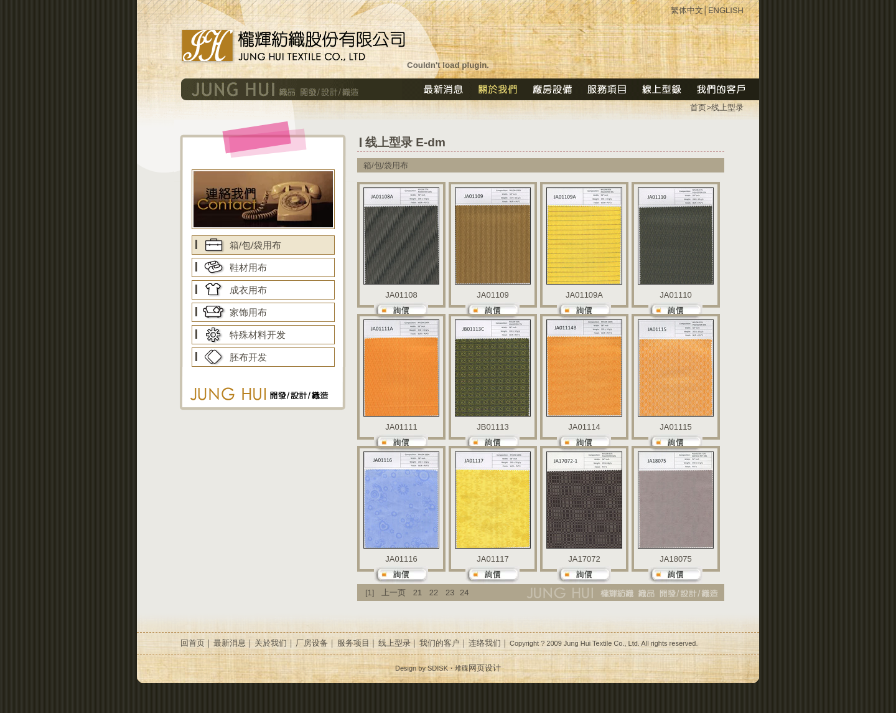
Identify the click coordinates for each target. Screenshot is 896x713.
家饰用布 (248, 312)
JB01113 (492, 427)
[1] (369, 592)
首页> (700, 107)
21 (417, 592)
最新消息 (229, 643)
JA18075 (675, 559)
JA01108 (401, 295)
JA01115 (675, 427)
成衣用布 (248, 290)
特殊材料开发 (258, 334)
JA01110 (675, 295)
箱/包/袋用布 (255, 245)
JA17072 (584, 559)
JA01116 (401, 559)
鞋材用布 (248, 267)
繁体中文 (687, 10)
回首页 (192, 643)
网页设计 (485, 668)
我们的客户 (439, 643)
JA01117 (492, 559)
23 (450, 592)
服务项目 (353, 643)
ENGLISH (726, 10)
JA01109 (492, 295)
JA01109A (584, 295)
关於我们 (270, 643)
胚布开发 (248, 357)
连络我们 (485, 643)
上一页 (393, 592)
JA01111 (401, 427)
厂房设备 (312, 643)
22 (433, 592)
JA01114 (584, 427)
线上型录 (727, 107)
